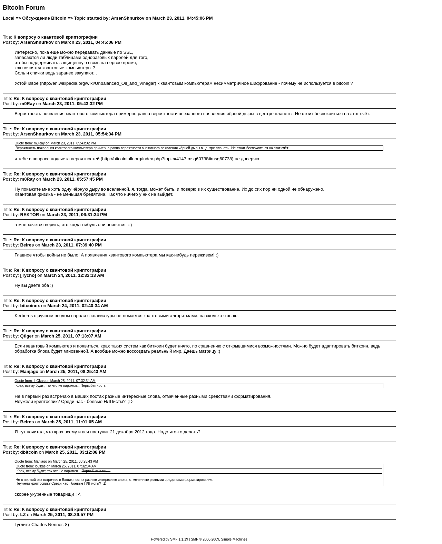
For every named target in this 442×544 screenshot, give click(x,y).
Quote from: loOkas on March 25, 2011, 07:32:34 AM (55, 381)
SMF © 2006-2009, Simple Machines (219, 539)
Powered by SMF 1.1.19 (169, 539)
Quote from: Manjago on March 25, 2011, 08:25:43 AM (56, 461)
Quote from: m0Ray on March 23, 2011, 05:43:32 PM (55, 143)
